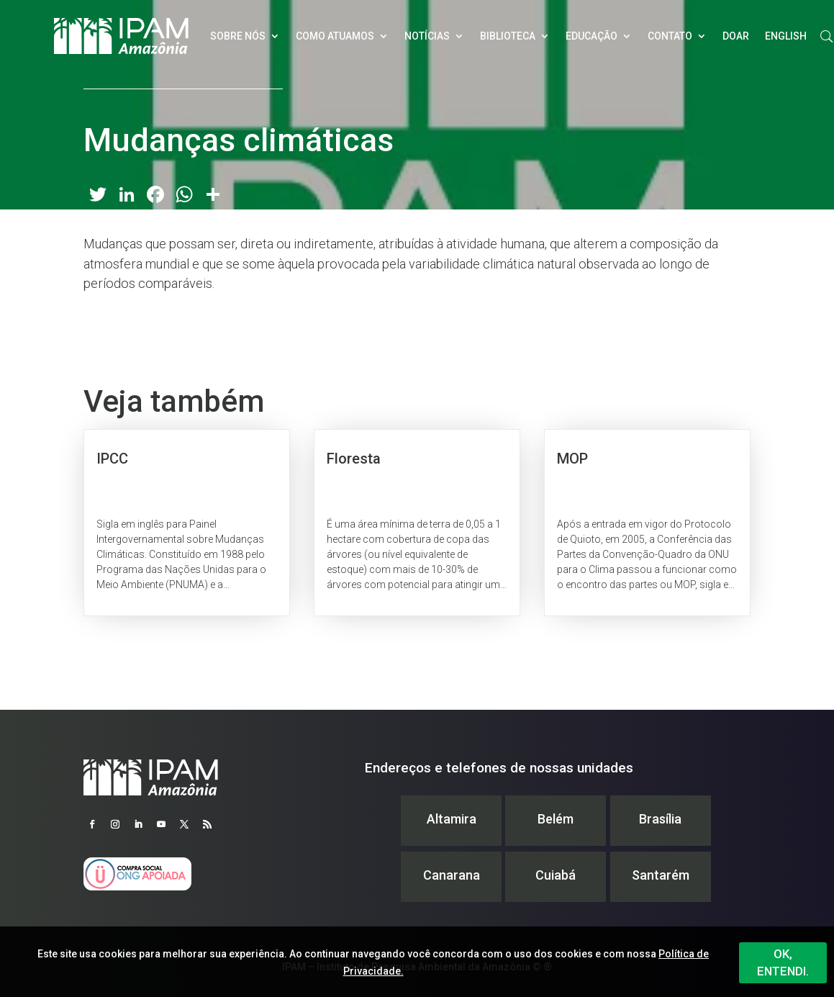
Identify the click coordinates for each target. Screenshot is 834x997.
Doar (735, 36)
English (786, 36)
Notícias (427, 36)
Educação (591, 36)
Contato (670, 36)
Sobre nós (238, 36)
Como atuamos (335, 36)
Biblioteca (507, 36)
